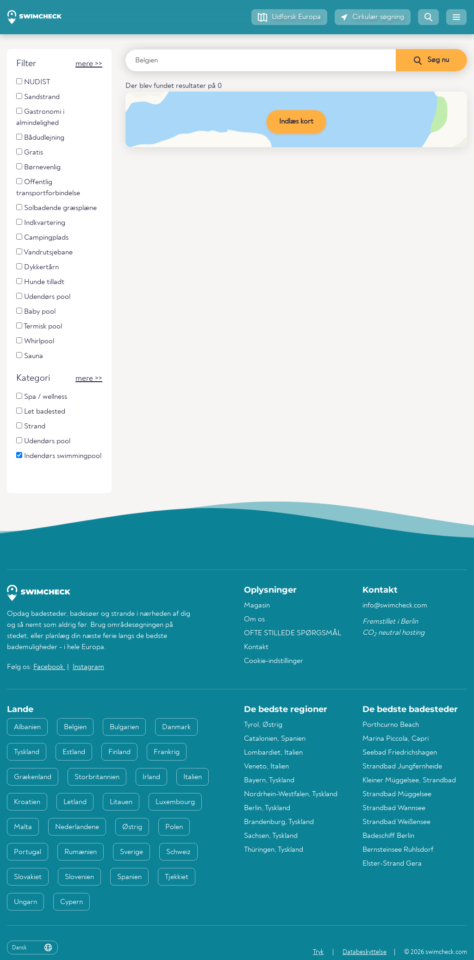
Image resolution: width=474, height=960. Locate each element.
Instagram (88, 667)
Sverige (131, 852)
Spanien (129, 877)
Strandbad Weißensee (396, 822)
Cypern (71, 902)
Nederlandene (77, 827)
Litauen (121, 802)
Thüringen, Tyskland (273, 850)
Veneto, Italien (266, 766)
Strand (30, 426)
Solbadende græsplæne (56, 208)
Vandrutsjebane (44, 252)
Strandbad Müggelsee (396, 794)
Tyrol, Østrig (263, 725)
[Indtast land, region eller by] (260, 60)
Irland (151, 777)
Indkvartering (40, 223)
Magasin (257, 605)
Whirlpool (35, 341)
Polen (174, 827)
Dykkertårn (37, 267)
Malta (23, 827)
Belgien (75, 727)
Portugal (27, 852)
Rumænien (80, 852)
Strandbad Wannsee (393, 808)
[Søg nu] (431, 60)
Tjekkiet (176, 877)
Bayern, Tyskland (269, 780)
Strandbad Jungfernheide (402, 766)
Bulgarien (124, 727)
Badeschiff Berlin (388, 836)
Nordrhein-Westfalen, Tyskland (290, 794)
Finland (119, 752)
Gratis (29, 152)
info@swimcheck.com (394, 605)
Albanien (27, 727)
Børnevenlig (38, 167)
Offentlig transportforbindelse (48, 187)
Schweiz (178, 852)
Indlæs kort (296, 121)
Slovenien (79, 877)
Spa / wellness (41, 397)
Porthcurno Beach (390, 725)
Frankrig (167, 752)
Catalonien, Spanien (275, 739)
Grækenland (32, 777)
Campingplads (42, 238)
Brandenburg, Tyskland (279, 822)
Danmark (176, 727)
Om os (254, 619)
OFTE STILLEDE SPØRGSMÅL (292, 633)
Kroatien (27, 802)
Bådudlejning (40, 138)
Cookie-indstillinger (273, 661)
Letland (75, 802)
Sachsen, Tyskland (271, 836)
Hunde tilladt (40, 282)
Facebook (49, 667)
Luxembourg (175, 802)
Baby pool (36, 312)
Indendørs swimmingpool (58, 456)
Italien (192, 777)
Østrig (132, 827)
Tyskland (26, 752)
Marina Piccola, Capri (395, 739)
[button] (289, 17)
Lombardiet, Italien (273, 752)
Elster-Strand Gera (392, 863)
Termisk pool (39, 326)
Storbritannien (97, 777)
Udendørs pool (43, 297)
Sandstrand (38, 97)
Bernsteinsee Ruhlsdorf (397, 850)
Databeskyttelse (365, 952)
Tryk (318, 952)
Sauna (29, 356)
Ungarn (25, 902)
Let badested (40, 411)
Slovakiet (28, 877)
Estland (73, 752)
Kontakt (256, 647)
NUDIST (33, 82)
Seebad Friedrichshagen (399, 752)
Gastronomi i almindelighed (40, 117)
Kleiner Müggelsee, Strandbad (409, 780)
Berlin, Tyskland (267, 808)
